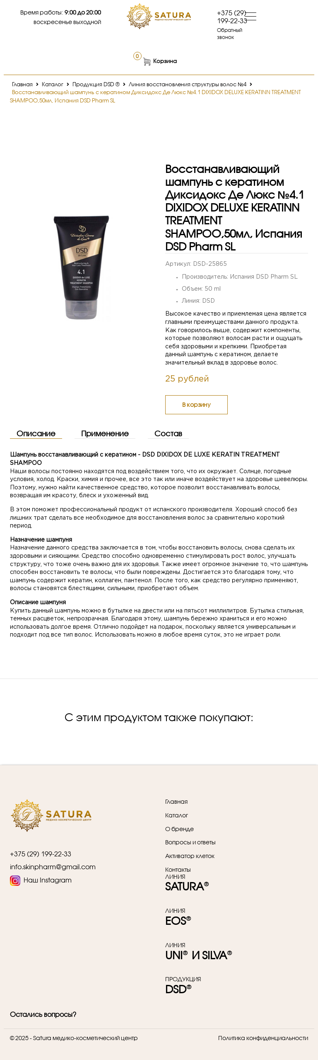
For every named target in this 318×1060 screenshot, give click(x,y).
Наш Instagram (41, 880)
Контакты (178, 869)
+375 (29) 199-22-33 (232, 16)
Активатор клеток (189, 856)
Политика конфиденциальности (263, 1037)
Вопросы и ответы (190, 842)
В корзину (196, 404)
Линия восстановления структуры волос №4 (187, 84)
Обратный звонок (229, 33)
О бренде (179, 829)
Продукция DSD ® (96, 84)
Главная (22, 84)
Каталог (52, 84)
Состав (168, 433)
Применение (105, 433)
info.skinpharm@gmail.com (53, 866)
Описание (36, 433)
